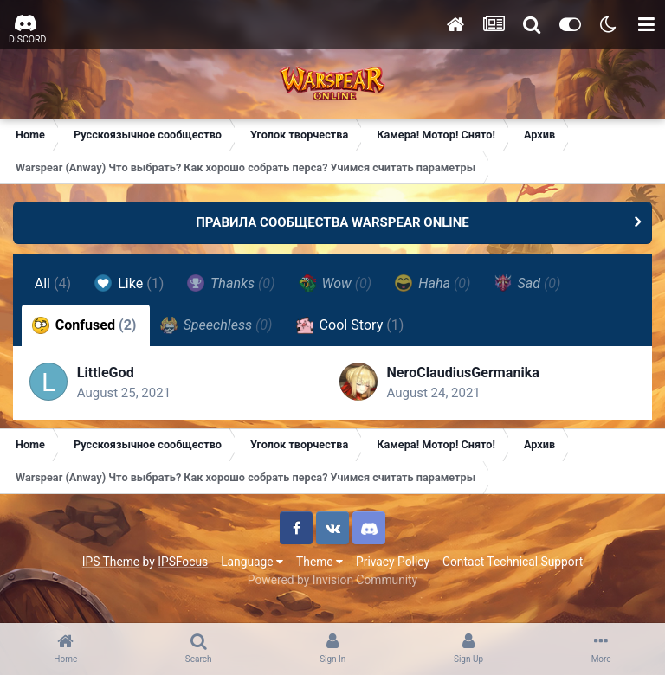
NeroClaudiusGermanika (463, 373)
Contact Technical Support (512, 563)
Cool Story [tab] (350, 325)
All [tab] (53, 283)
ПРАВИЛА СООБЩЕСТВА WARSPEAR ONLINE (332, 222)
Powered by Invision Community (332, 581)
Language (252, 563)
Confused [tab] (84, 325)
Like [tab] (130, 283)
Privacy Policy (392, 563)
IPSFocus (183, 563)
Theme (319, 563)
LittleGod (106, 373)
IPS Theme (110, 563)
